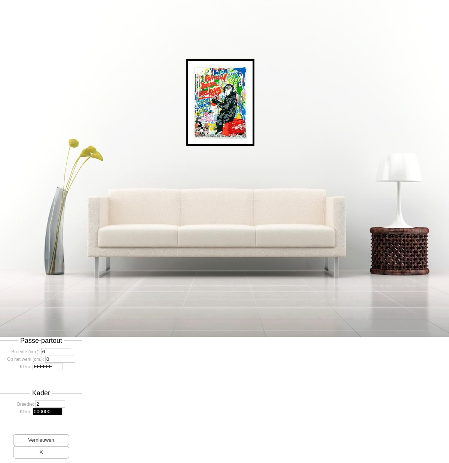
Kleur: (25, 366)
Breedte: (25, 404)
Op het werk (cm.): (25, 359)
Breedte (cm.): (25, 351)
